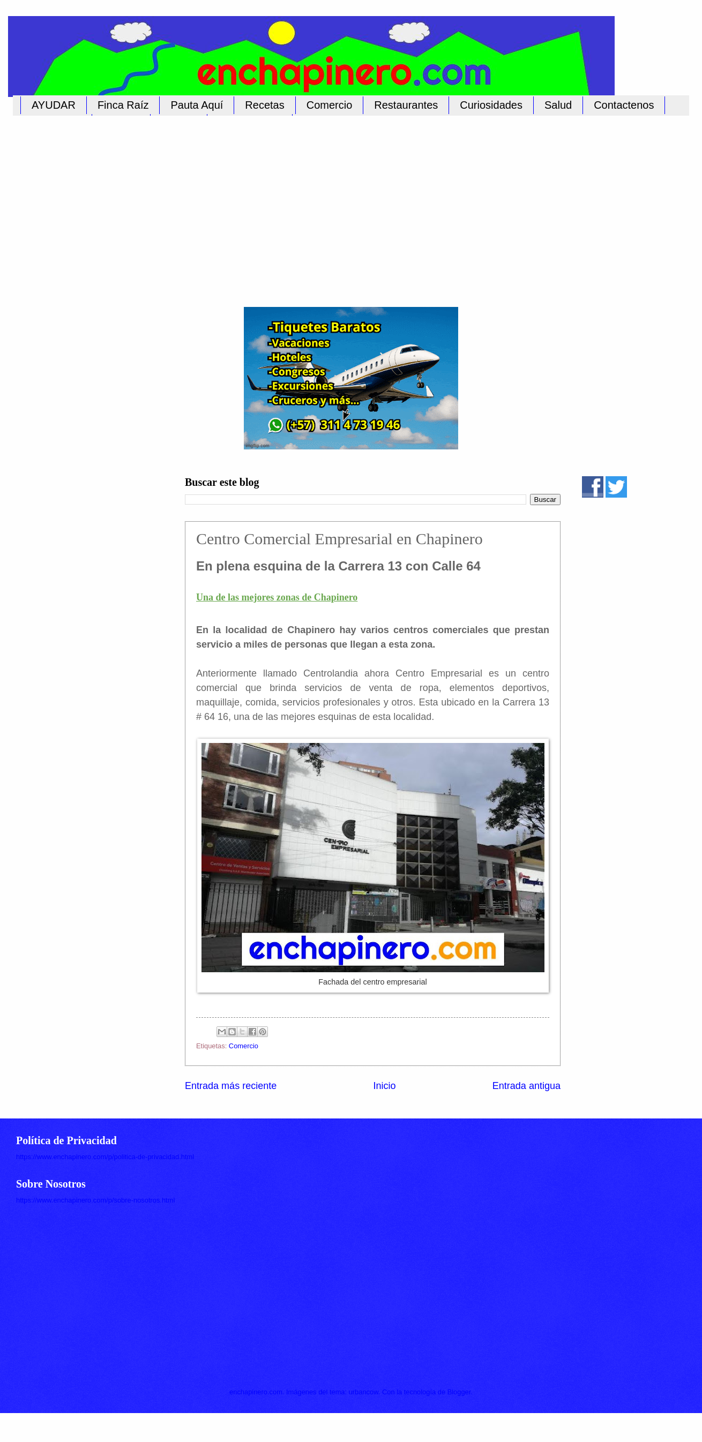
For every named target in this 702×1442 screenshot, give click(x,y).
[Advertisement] (340, 205)
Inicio (384, 1085)
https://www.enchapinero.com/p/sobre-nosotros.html (95, 1200)
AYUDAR (54, 105)
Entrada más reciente (231, 1085)
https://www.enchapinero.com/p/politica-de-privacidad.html (105, 1157)
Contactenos (624, 105)
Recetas (264, 105)
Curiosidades (491, 105)
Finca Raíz (123, 105)
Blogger (459, 1392)
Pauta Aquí (196, 105)
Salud (558, 105)
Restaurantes (406, 105)
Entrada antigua (526, 1085)
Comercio (330, 105)
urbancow (363, 1392)
